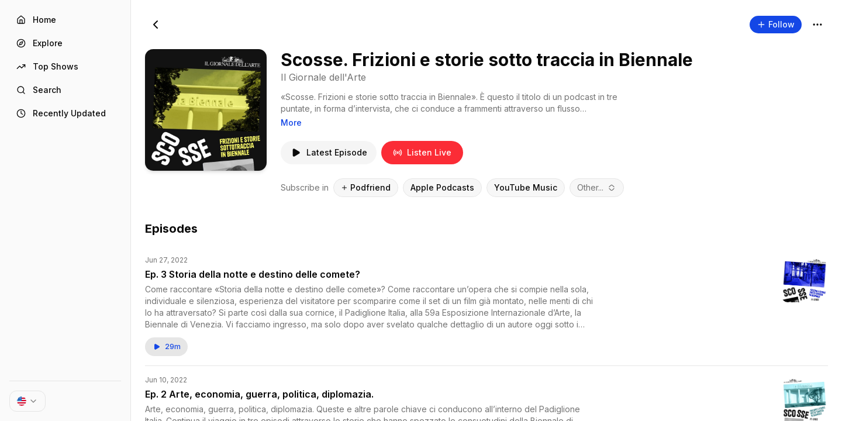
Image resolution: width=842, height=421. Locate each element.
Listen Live (422, 152)
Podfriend (366, 187)
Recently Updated (61, 113)
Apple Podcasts (442, 187)
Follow (776, 24)
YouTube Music (525, 187)
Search (38, 90)
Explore (39, 43)
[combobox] (597, 187)
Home (36, 20)
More (291, 122)
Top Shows (47, 66)
